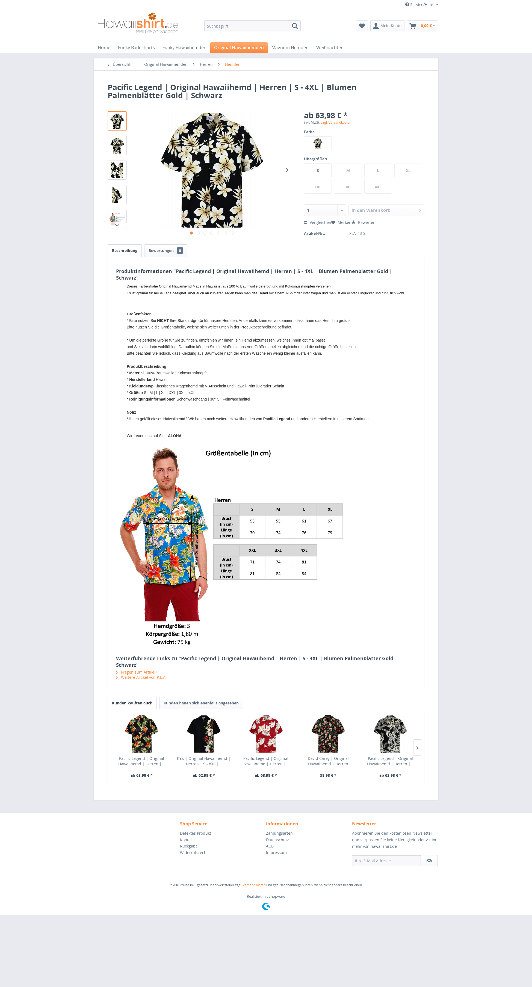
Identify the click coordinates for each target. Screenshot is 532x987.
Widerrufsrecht (194, 852)
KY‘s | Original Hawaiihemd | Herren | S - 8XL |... (203, 761)
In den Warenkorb (386, 209)
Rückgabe (189, 846)
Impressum (276, 852)
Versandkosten (254, 885)
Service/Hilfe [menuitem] (419, 4)
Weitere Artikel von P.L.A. (141, 677)
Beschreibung (124, 250)
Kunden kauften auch (132, 703)
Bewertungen (166, 250)
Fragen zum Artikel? (136, 672)
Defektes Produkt (195, 833)
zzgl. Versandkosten (336, 122)
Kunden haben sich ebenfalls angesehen (201, 703)
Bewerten (363, 222)
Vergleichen (317, 222)
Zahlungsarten (279, 833)
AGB (270, 846)
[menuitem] (252, 25)
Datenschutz (277, 839)
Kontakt (187, 839)
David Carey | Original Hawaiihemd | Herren (328, 761)
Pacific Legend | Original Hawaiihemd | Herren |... (141, 761)
